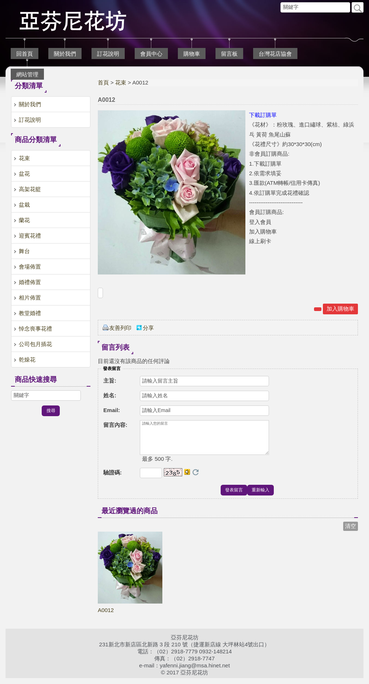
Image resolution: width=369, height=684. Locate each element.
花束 (120, 82)
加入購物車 (340, 308)
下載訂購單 (263, 115)
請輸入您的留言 (204, 440)
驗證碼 (112, 478)
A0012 (106, 616)
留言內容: (115, 425)
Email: (111, 410)
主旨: (109, 380)
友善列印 (120, 328)
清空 (350, 532)
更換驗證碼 (196, 478)
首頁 (103, 82)
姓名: (109, 395)
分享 (148, 328)
